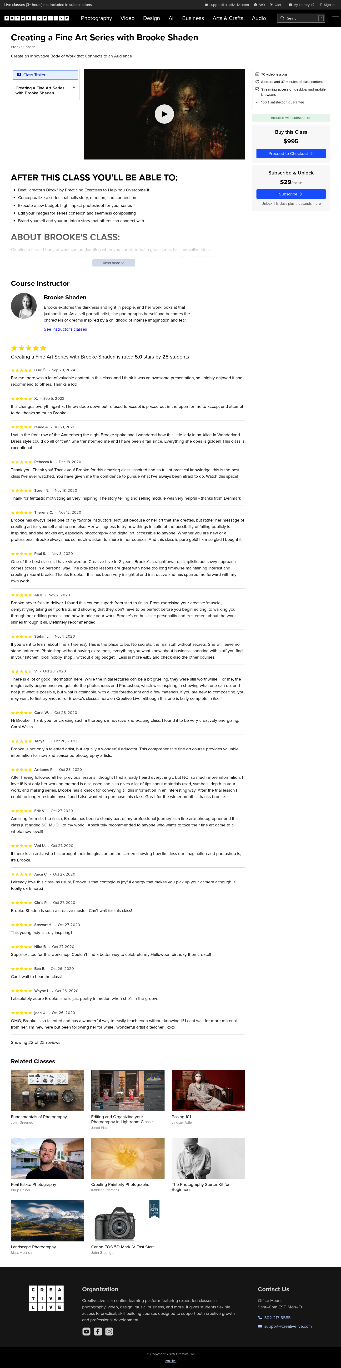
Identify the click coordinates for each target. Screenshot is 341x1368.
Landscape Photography (33, 1247)
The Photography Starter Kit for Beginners (201, 1187)
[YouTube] (86, 1331)
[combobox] (301, 18)
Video (127, 18)
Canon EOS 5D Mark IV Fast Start (122, 1247)
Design (151, 18)
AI (171, 18)
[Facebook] (98, 1331)
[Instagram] (109, 1331)
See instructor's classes (65, 329)
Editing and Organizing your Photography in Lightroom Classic (122, 1119)
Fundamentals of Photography (39, 1117)
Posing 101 (181, 1117)
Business (193, 18)
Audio (259, 18)
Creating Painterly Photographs (120, 1184)
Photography (96, 18)
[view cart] (277, 4)
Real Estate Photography (33, 1184)
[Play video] (164, 114)
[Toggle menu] (335, 18)
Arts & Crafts (228, 18)
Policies (170, 1360)
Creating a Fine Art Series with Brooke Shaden (40, 90)
